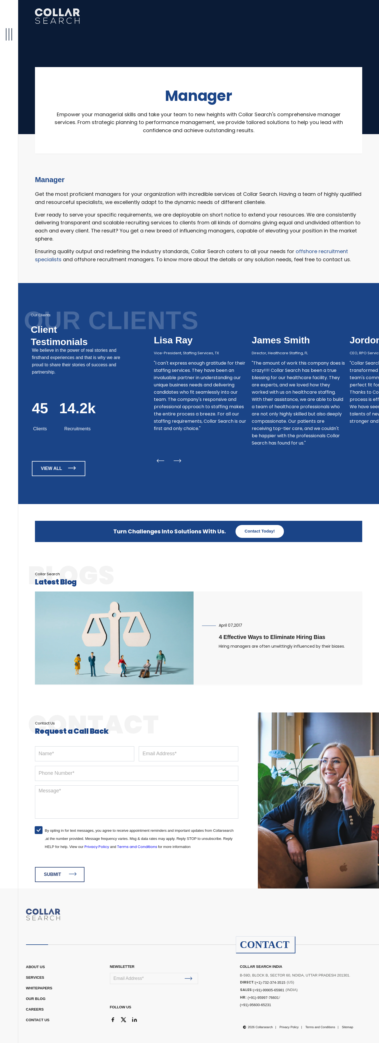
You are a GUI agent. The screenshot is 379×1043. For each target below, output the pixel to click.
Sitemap (347, 1027)
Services (35, 977)
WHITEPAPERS (39, 988)
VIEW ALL (60, 468)
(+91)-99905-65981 (268, 990)
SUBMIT (60, 874)
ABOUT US (35, 967)
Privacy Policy (96, 846)
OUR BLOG (36, 999)
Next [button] (177, 461)
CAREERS (35, 1009)
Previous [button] (160, 461)
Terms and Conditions (137, 846)
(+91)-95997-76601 (263, 998)
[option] (200, 381)
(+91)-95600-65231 (255, 1005)
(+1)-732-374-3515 (270, 982)
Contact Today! (259, 531)
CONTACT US (38, 1020)
